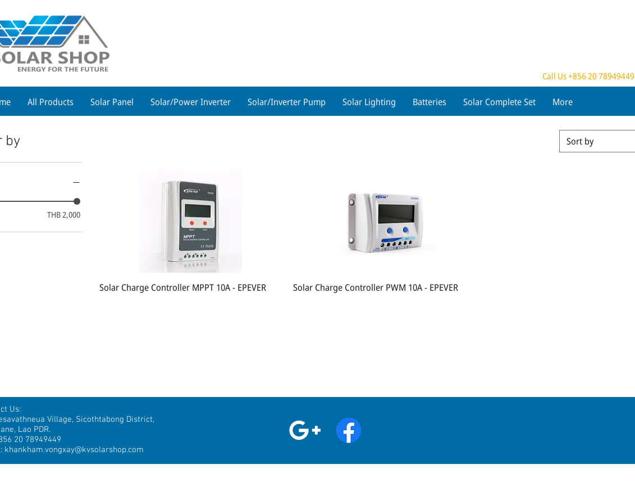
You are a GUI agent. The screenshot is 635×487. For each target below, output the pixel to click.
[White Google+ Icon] (305, 430)
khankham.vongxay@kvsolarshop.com (74, 450)
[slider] (77, 201)
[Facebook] (349, 430)
